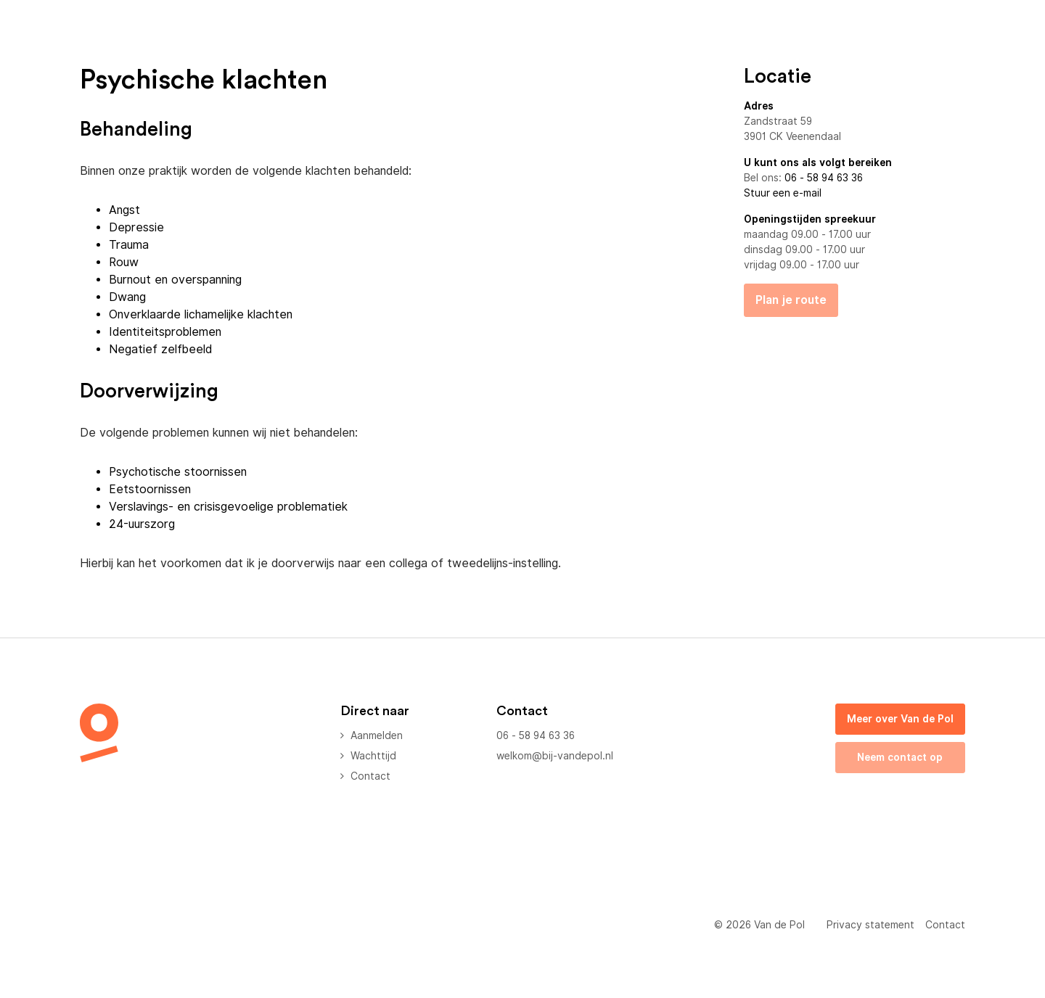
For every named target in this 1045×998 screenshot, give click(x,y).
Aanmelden (377, 735)
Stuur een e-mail (782, 193)
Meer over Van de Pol (900, 719)
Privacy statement (870, 925)
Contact (370, 776)
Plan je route (791, 300)
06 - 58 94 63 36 (823, 177)
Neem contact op (900, 757)
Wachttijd (373, 756)
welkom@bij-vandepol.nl (554, 756)
